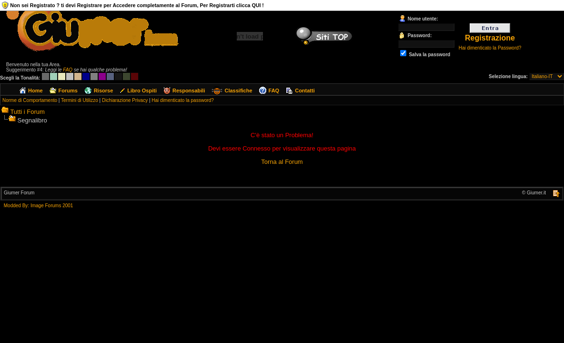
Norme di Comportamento (29, 100)
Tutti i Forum (27, 111)
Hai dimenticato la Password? (490, 47)
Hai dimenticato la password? (182, 100)
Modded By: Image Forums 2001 (38, 205)
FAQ (67, 69)
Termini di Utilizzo (79, 100)
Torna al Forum (281, 161)
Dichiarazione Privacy (125, 100)
